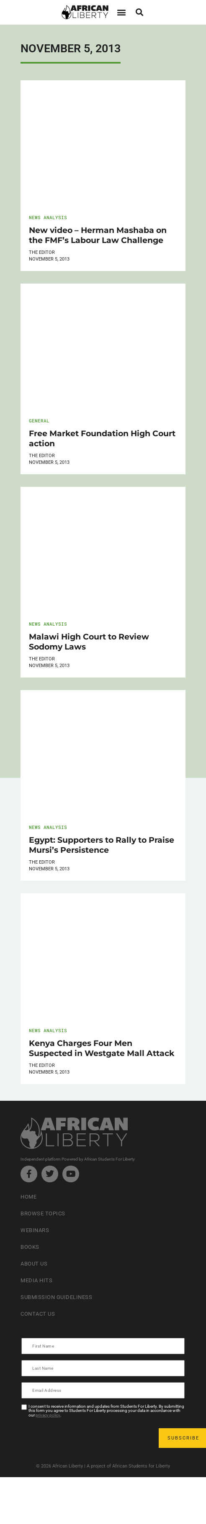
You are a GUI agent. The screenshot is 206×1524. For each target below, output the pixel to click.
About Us (34, 1264)
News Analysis (48, 217)
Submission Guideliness (56, 1297)
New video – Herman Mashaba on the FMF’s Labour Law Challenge (98, 235)
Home (28, 1197)
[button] (121, 12)
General (39, 420)
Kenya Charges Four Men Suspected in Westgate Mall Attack (101, 1048)
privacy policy (48, 1415)
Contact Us (38, 1314)
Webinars (35, 1230)
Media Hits (36, 1280)
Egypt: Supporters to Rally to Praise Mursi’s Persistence (101, 845)
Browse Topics (43, 1213)
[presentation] (85, 1438)
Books (30, 1247)
